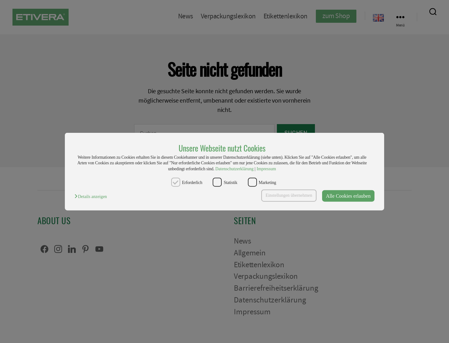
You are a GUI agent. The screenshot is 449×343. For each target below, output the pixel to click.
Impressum (266, 168)
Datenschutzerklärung (234, 168)
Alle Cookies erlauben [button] (348, 195)
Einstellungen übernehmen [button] (289, 195)
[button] (92, 196)
